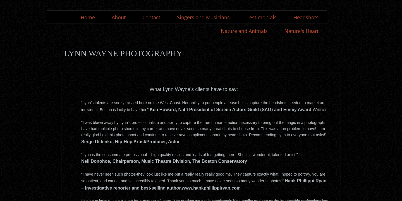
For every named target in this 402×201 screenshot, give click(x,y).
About (119, 17)
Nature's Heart (301, 31)
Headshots (306, 17)
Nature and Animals (244, 31)
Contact (151, 17)
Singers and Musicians (203, 17)
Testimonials (262, 17)
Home (88, 17)
